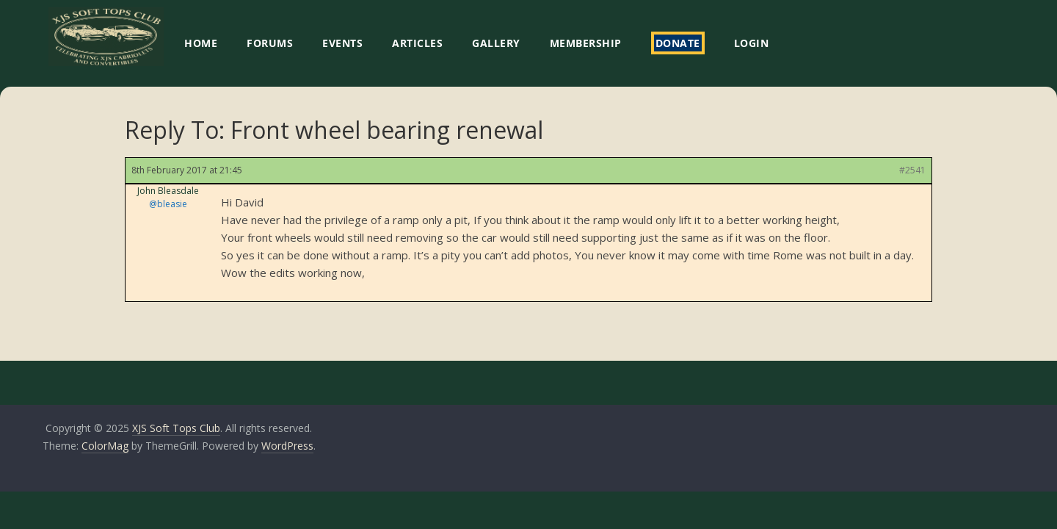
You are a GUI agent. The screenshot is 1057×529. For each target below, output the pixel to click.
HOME (200, 43)
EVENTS (342, 43)
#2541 (912, 170)
